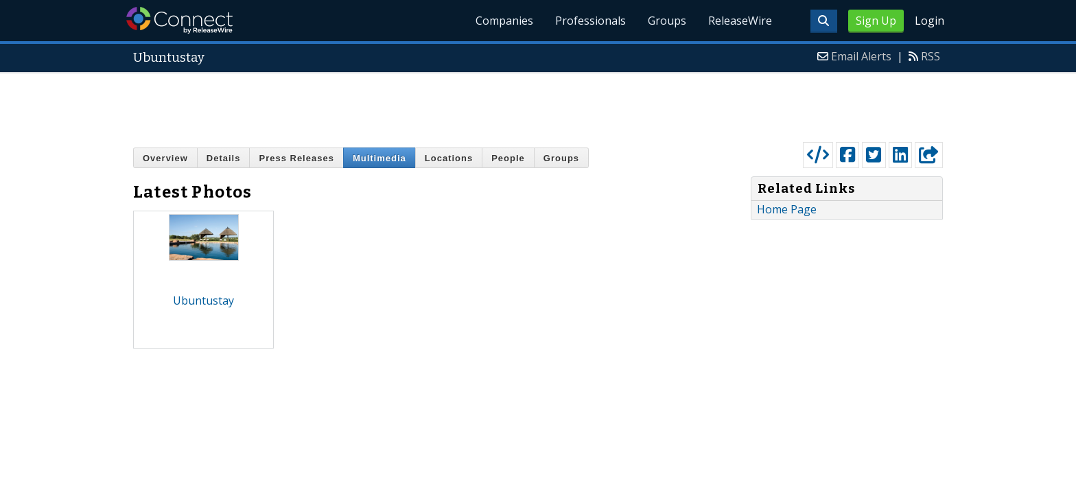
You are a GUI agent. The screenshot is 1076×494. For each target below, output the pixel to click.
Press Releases (296, 158)
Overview (165, 158)
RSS (930, 56)
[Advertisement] (538, 104)
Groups (667, 20)
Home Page (787, 209)
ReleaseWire (740, 20)
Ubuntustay (203, 300)
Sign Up (876, 20)
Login (929, 20)
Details (224, 158)
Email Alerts (861, 56)
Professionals (590, 20)
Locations (449, 158)
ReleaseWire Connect (179, 20)
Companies (504, 20)
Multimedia (379, 158)
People (508, 158)
